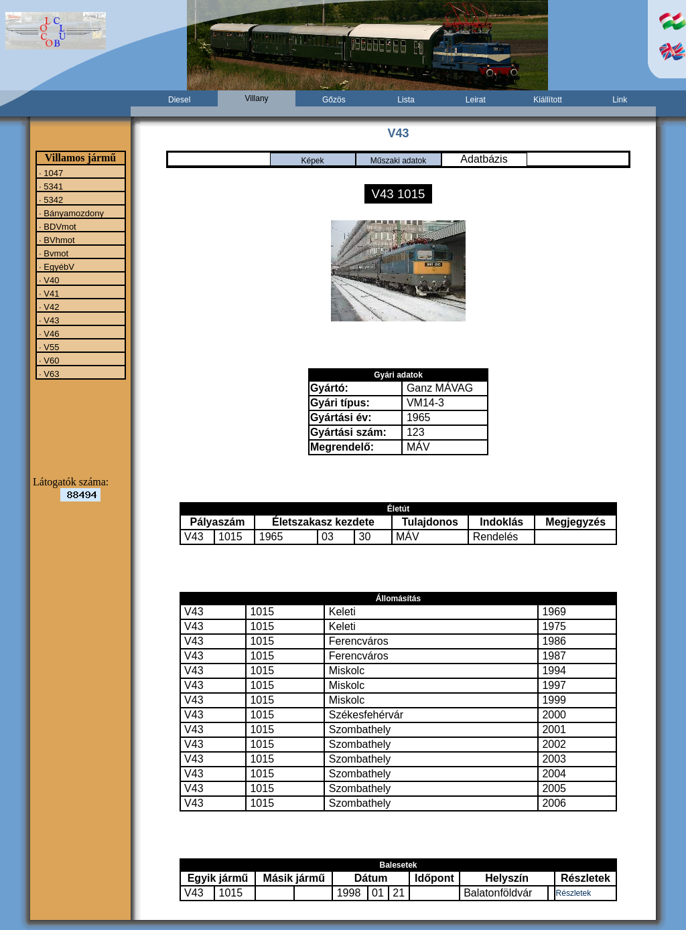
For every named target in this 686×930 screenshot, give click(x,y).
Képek (312, 160)
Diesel (179, 99)
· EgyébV (55, 266)
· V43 (48, 320)
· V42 (48, 306)
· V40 (48, 280)
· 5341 (50, 186)
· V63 (48, 373)
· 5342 (50, 199)
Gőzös (334, 99)
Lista (405, 99)
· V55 (48, 347)
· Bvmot (53, 253)
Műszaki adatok (398, 160)
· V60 (48, 360)
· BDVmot (56, 226)
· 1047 (50, 172)
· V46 (48, 333)
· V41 (48, 293)
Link (619, 99)
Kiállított (547, 99)
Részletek (574, 893)
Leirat (476, 99)
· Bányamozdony (70, 213)
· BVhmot (56, 239)
